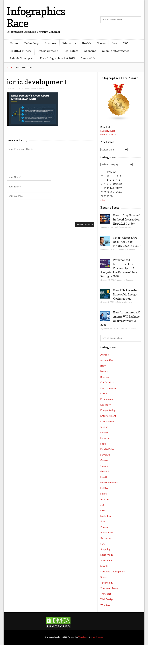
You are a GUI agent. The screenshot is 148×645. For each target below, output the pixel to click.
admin (27, 88)
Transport (105, 593)
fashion (104, 426)
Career (104, 393)
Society (104, 565)
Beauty (104, 371)
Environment (107, 421)
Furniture (105, 454)
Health (86, 43)
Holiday (104, 488)
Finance (104, 432)
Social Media (107, 554)
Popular (104, 527)
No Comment (126, 227)
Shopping (90, 51)
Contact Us (88, 58)
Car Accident (107, 382)
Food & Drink (107, 449)
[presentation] (33, 210)
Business (51, 43)
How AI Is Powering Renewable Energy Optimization (125, 294)
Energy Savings (108, 410)
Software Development (112, 571)
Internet (105, 499)
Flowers (104, 438)
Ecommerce (106, 399)
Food (103, 443)
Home (14, 43)
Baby (103, 365)
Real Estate (71, 51)
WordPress (83, 637)
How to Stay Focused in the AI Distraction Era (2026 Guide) (126, 219)
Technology (31, 43)
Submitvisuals (107, 130)
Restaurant (106, 538)
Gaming (104, 465)
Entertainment (48, 51)
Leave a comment (38, 88)
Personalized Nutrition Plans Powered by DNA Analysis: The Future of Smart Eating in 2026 (120, 268)
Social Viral (106, 560)
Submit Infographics (115, 51)
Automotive (106, 360)
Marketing (105, 515)
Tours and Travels (109, 588)
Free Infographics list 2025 (57, 58)
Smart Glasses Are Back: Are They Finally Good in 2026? (126, 242)
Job (102, 504)
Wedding (105, 604)
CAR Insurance (108, 388)
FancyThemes (96, 637)
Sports (101, 43)
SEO (125, 43)
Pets (102, 521)
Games (104, 460)
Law (114, 43)
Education (69, 43)
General (104, 471)
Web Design (107, 599)
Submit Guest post (22, 58)
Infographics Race (36, 17)
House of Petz (108, 134)
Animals (104, 354)
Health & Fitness (21, 51)
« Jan (102, 200)
